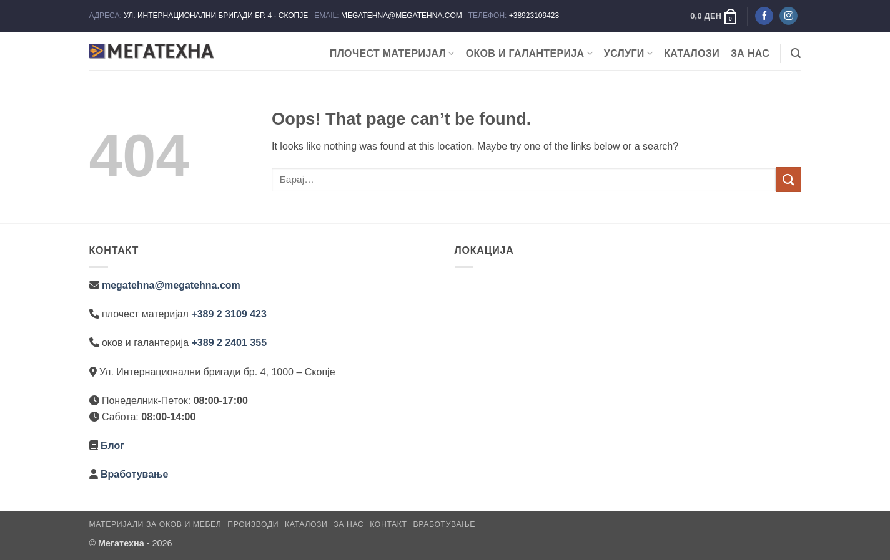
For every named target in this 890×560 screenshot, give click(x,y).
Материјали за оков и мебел (155, 524)
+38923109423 (534, 15)
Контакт (388, 524)
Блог (112, 445)
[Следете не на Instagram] (788, 16)
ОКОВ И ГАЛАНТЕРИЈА (529, 53)
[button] (714, 16)
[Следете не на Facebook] (764, 16)
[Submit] (788, 179)
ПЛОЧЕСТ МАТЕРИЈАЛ (392, 53)
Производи (253, 524)
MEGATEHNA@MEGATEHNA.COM (402, 15)
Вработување (135, 474)
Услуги (628, 53)
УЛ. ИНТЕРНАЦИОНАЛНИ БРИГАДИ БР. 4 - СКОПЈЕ (217, 15)
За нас (750, 53)
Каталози (691, 53)
